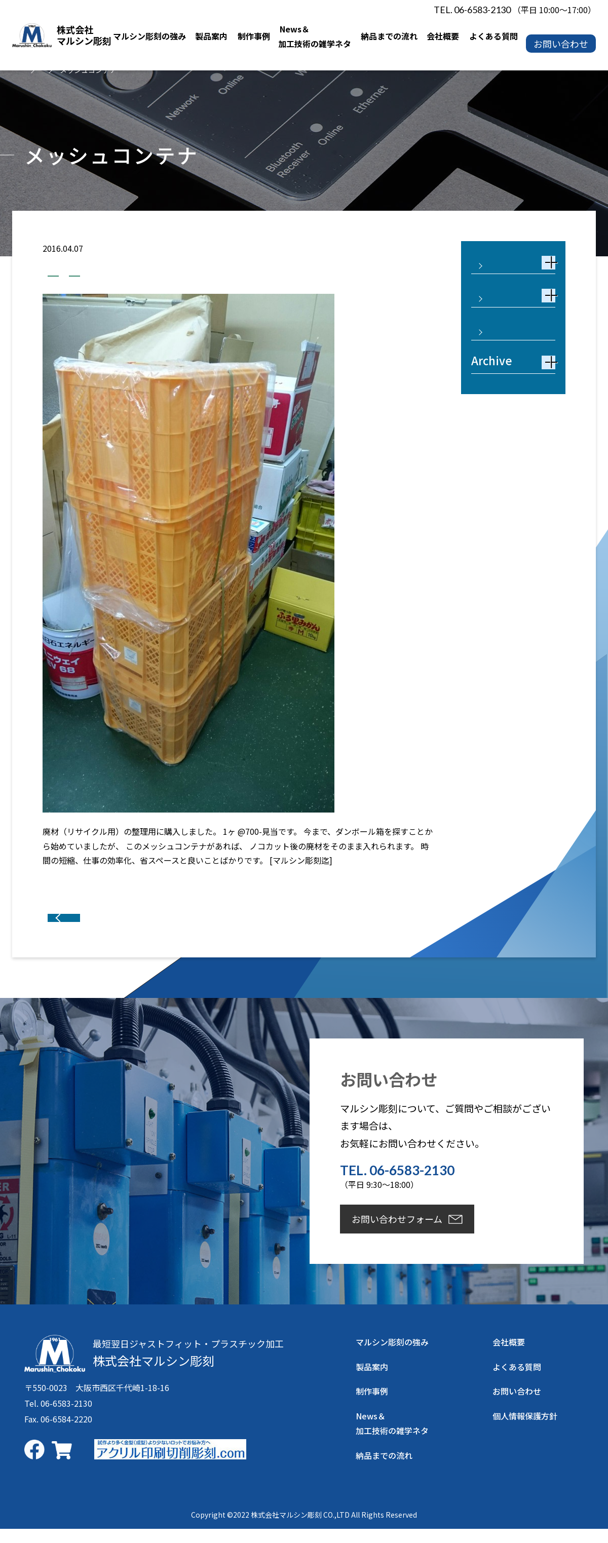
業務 (155, 273)
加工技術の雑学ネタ (89, 273)
